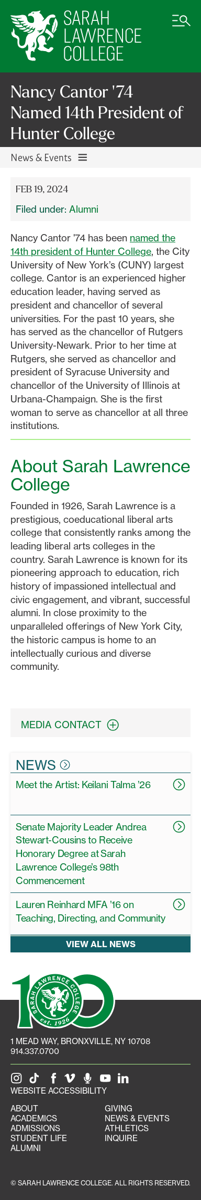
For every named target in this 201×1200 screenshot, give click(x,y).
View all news (101, 944)
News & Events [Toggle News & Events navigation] (49, 157)
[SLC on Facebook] (54, 1081)
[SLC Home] (75, 36)
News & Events (137, 1118)
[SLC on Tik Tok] (36, 1081)
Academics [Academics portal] (33, 1118)
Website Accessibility (58, 1091)
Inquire (121, 1138)
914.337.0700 (34, 1051)
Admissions (35, 1128)
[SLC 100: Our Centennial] (62, 999)
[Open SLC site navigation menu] (181, 26)
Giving (118, 1108)
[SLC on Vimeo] (72, 1081)
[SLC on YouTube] (107, 1081)
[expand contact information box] (115, 725)
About (24, 1108)
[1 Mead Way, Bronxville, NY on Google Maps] (80, 1041)
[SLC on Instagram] (18, 1081)
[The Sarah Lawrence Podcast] (89, 1081)
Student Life (38, 1138)
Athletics (127, 1128)
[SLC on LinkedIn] (125, 1081)
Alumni (83, 209)
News (43, 765)
